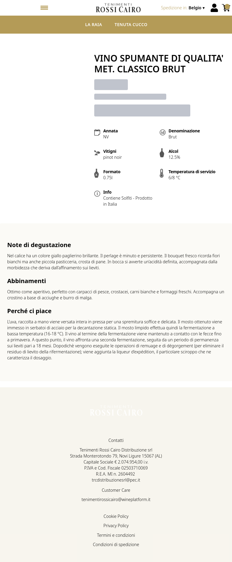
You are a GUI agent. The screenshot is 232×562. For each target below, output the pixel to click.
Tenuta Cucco (131, 24)
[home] (118, 8)
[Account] (214, 8)
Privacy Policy (115, 525)
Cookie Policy (116, 516)
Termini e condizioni (116, 535)
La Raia (93, 24)
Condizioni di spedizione (116, 544)
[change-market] (183, 8)
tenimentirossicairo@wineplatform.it (116, 499)
